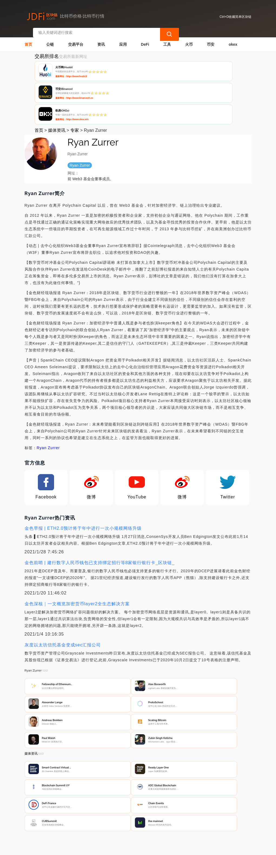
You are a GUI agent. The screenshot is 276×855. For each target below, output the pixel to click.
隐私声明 (105, 813)
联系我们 (79, 813)
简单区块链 (105, 848)
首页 (28, 39)
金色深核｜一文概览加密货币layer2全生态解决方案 (77, 556)
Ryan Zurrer (48, 400)
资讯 (101, 39)
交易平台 (75, 39)
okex (233, 39)
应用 (123, 39)
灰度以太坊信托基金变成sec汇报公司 (63, 597)
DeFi (145, 39)
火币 (189, 39)
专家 (74, 82)
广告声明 (132, 813)
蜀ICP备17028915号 (128, 848)
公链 (50, 39)
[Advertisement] (138, 768)
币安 (210, 39)
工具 (167, 39)
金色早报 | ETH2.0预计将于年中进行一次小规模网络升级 (83, 480)
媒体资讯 (56, 82)
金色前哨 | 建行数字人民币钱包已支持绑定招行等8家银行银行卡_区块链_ (100, 515)
